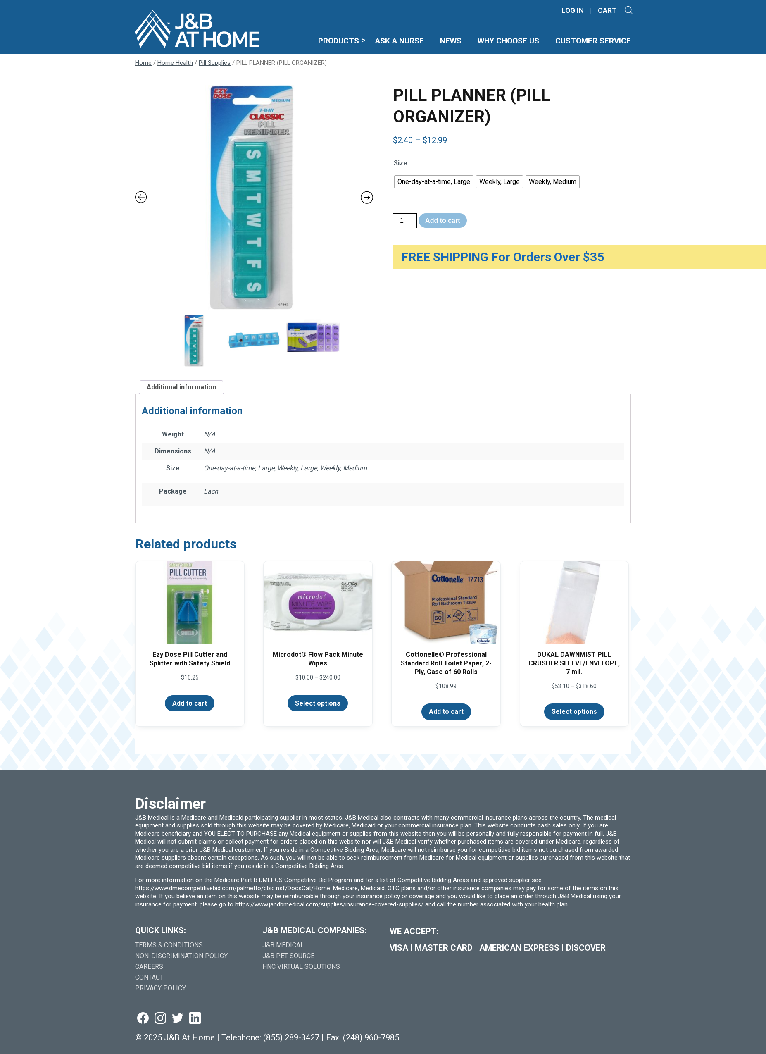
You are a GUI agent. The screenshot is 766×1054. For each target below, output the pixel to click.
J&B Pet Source (288, 956)
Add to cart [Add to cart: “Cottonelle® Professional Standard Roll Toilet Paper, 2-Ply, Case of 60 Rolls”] (446, 711)
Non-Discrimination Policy (181, 956)
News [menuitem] (464, 40)
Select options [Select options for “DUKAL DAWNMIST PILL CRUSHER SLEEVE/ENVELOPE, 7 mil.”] (574, 711)
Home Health (175, 63)
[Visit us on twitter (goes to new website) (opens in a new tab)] (178, 1018)
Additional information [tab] (181, 387)
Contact (149, 977)
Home (143, 63)
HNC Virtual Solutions (301, 967)
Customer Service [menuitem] (596, 41)
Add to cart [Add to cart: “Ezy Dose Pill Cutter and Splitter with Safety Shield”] (189, 703)
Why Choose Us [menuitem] (518, 41)
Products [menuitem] (354, 40)
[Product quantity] (405, 220)
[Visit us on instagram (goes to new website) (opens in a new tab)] (160, 1018)
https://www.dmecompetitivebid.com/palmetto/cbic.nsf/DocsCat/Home (232, 888)
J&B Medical (283, 945)
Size (400, 163)
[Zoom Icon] (254, 197)
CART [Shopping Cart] (607, 10)
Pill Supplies (215, 63)
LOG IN (572, 10)
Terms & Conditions (169, 945)
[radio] (434, 182)
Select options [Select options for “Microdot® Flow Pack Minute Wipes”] (317, 703)
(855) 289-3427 (291, 1037)
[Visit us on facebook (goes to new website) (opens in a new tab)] (143, 1018)
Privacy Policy (160, 988)
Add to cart (442, 220)
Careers (149, 967)
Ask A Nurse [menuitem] (414, 40)
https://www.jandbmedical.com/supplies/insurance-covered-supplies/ (329, 904)
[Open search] (629, 10)
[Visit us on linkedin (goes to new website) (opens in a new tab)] (195, 1018)
